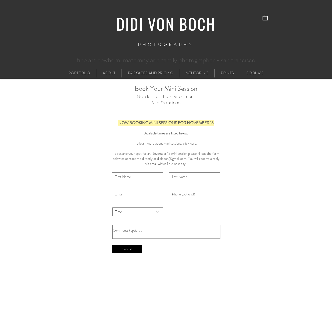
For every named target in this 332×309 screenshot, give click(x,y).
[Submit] (127, 249)
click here (189, 143)
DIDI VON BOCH (166, 23)
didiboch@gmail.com (171, 158)
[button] (265, 17)
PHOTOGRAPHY (166, 44)
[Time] (137, 211)
